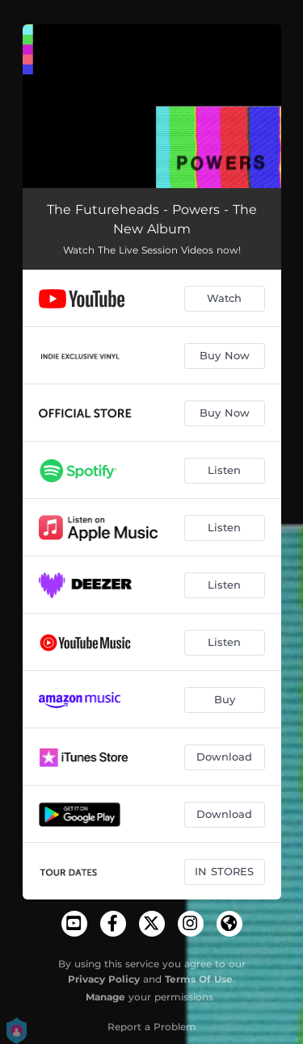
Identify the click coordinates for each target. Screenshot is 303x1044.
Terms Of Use (199, 979)
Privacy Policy (104, 979)
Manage (105, 997)
